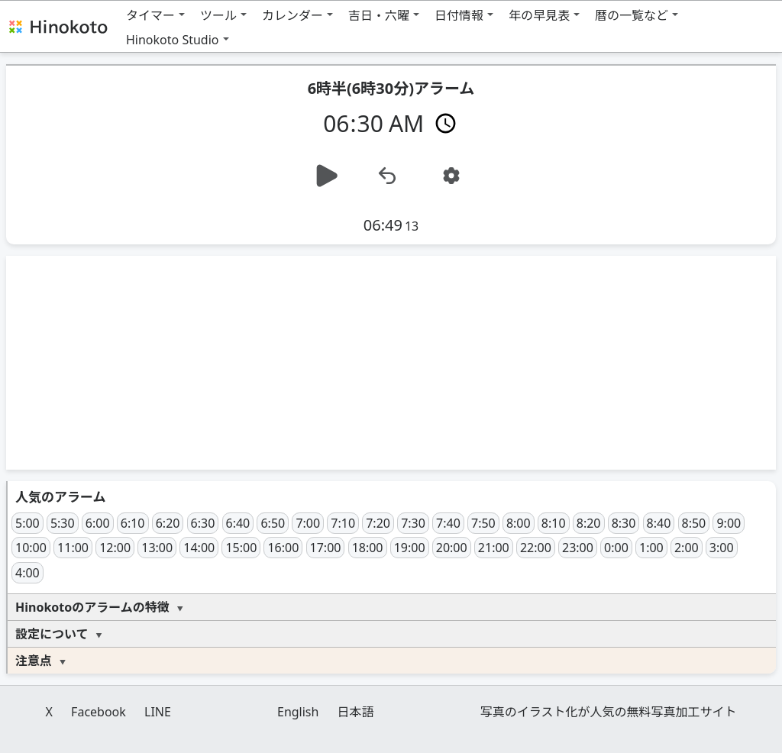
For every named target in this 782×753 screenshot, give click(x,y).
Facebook (98, 711)
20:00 (451, 547)
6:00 (98, 523)
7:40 (448, 523)
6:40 (238, 523)
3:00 (721, 547)
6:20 (168, 523)
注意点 (33, 660)
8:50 (694, 523)
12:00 (115, 547)
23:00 (577, 547)
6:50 (272, 523)
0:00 (616, 547)
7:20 (378, 523)
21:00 (493, 547)
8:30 (624, 523)
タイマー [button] (150, 15)
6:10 (133, 523)
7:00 (308, 523)
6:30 (203, 523)
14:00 (199, 547)
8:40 (659, 523)
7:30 (413, 523)
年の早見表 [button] (539, 15)
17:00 (325, 547)
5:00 (27, 523)
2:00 (686, 547)
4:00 (27, 572)
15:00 (241, 547)
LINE (157, 711)
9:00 (728, 523)
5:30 (62, 523)
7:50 (483, 523)
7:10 (343, 523)
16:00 (283, 547)
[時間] (391, 122)
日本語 (356, 711)
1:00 (651, 547)
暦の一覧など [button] (631, 15)
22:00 (535, 547)
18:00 (367, 547)
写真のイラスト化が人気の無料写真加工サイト (608, 711)
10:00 (31, 547)
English (297, 711)
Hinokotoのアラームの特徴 (92, 607)
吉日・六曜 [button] (378, 15)
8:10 (553, 523)
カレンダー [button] (292, 15)
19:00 (409, 547)
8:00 (518, 523)
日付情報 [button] (459, 15)
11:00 (73, 547)
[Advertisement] (391, 363)
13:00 (157, 547)
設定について (52, 633)
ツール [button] (218, 15)
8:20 (589, 523)
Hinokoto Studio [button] (172, 39)
